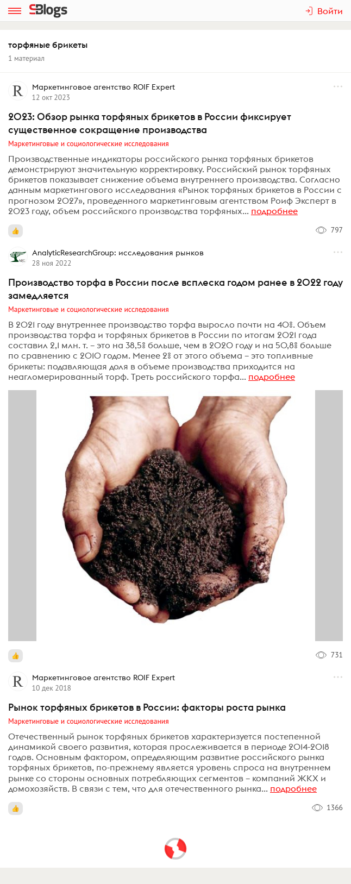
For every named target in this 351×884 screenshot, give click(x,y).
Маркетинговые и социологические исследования (88, 143)
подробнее (274, 210)
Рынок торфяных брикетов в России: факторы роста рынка (147, 707)
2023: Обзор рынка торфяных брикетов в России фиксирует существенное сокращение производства (149, 123)
